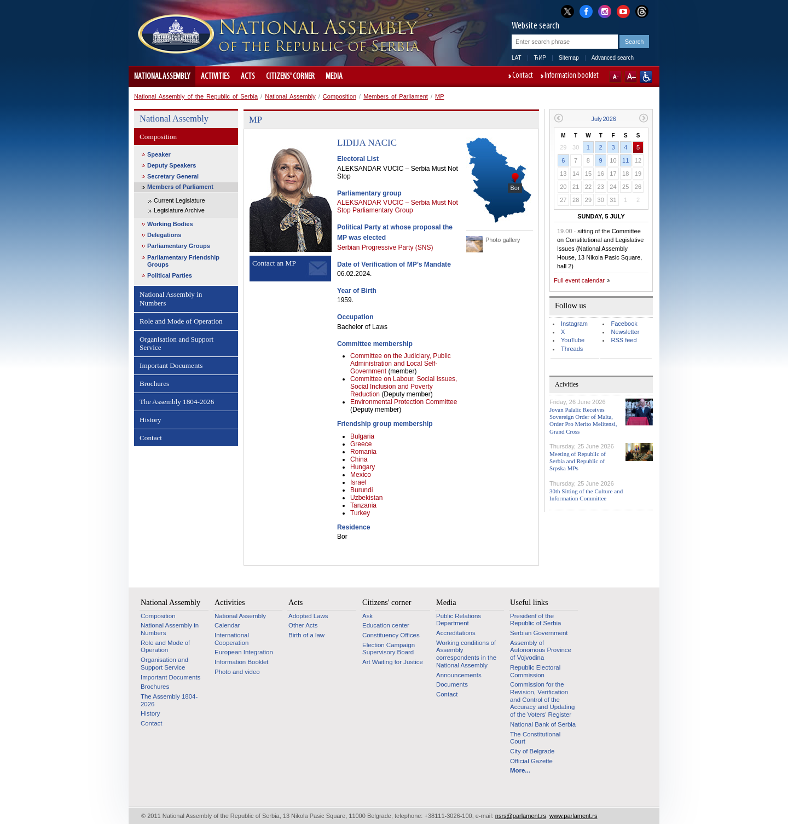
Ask (367, 616)
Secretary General (173, 176)
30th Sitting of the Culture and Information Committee (586, 495)
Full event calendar (579, 280)
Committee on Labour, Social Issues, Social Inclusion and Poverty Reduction (403, 386)
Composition (339, 96)
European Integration (244, 652)
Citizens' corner (290, 76)
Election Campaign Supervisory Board (388, 649)
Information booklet (571, 76)
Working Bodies (170, 224)
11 (625, 160)
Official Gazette (531, 761)
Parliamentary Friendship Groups (183, 261)
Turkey (360, 513)
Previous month (558, 118)
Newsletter (625, 332)
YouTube (572, 340)
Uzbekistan (366, 498)
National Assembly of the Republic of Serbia (196, 96)
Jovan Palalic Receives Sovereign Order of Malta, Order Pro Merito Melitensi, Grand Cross (583, 420)
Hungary (362, 467)
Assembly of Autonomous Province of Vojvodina (540, 650)
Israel (358, 482)
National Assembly (162, 76)
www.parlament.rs (573, 816)
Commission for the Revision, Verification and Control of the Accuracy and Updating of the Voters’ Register (542, 699)
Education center (385, 625)
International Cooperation (232, 639)
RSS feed (623, 340)
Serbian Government (539, 633)
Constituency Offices (391, 635)
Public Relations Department (458, 620)
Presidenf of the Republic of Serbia (535, 620)
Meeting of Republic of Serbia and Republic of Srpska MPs (577, 461)
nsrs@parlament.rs (520, 816)
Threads (572, 348)
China (358, 459)
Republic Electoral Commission (535, 671)
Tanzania (363, 505)
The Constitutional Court (535, 738)
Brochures (154, 383)
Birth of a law (306, 635)
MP (439, 96)
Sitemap (569, 58)
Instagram (574, 323)
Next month (643, 118)
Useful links (529, 602)
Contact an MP (274, 263)
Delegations (164, 235)
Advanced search (613, 58)
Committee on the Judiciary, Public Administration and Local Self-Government (400, 363)
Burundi (361, 490)
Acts (248, 76)
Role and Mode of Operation (181, 321)
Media (334, 76)
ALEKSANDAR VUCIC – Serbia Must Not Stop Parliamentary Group (397, 206)
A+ (630, 77)
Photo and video (237, 672)
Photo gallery (502, 240)
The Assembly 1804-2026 (177, 401)
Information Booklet (242, 662)
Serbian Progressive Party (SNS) (385, 247)
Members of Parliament (395, 96)
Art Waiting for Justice (392, 662)
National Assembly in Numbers (171, 298)
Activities (215, 76)
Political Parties (169, 275)
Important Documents (171, 365)
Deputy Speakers (171, 165)
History (150, 420)
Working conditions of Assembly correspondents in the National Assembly (466, 654)
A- (615, 77)
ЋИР (540, 58)
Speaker (159, 154)
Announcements (459, 675)
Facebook (624, 323)
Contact (522, 76)
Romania (363, 452)
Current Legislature (179, 200)
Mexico (360, 475)
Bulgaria (362, 436)
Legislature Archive (179, 210)
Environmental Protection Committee (403, 402)
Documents (452, 684)
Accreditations (456, 633)
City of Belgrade (532, 751)
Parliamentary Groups (178, 246)
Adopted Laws (308, 616)
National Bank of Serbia (543, 724)
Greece (361, 444)
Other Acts (302, 625)
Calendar (227, 625)
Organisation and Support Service (176, 343)
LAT (517, 58)
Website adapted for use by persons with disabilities (646, 77)
